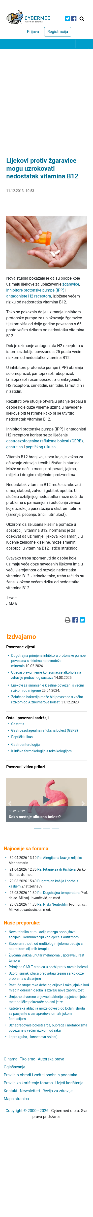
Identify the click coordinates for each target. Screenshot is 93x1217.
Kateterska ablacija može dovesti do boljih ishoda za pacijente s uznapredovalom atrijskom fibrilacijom (47, 1013)
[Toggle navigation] (82, 44)
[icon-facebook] (74, 18)
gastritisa (14, 447)
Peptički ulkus (21, 737)
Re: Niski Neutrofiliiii (52, 904)
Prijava (33, 31)
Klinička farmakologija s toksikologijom (41, 751)
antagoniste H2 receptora (28, 296)
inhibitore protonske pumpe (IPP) (35, 290)
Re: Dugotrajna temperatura (58, 893)
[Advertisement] (46, 97)
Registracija (57, 31)
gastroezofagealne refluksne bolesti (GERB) (44, 441)
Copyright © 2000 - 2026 (26, 1110)
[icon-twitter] (67, 18)
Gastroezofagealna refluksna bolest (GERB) (44, 730)
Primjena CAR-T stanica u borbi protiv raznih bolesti (48, 967)
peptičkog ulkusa (41, 447)
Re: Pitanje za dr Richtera (56, 869)
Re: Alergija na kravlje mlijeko (59, 858)
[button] (10, 803)
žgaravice (70, 284)
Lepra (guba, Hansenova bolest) (33, 1037)
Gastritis (17, 724)
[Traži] (82, 18)
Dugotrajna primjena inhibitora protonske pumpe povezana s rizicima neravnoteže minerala (48, 661)
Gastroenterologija (25, 745)
